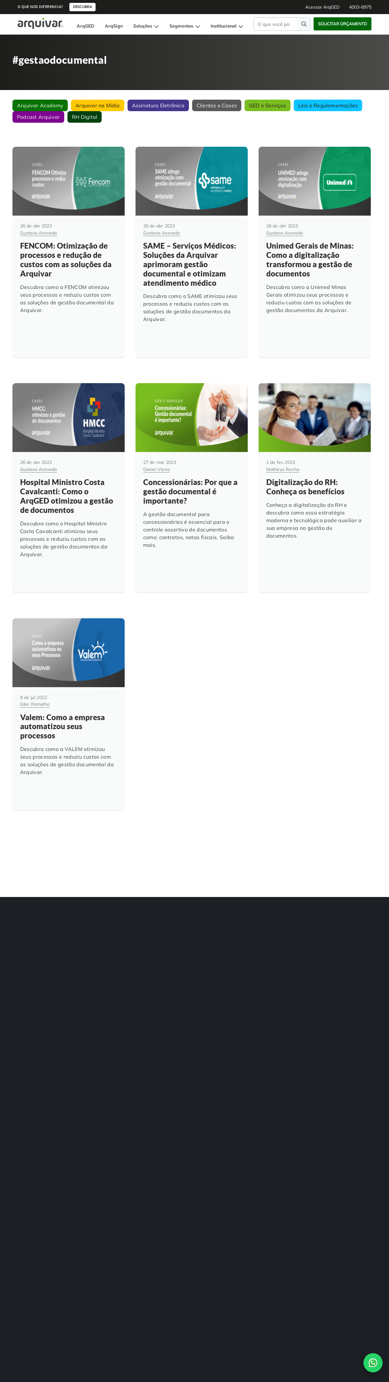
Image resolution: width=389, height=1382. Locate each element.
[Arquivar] (34, 886)
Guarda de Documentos (97, 951)
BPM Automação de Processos (31, 954)
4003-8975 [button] (360, 7)
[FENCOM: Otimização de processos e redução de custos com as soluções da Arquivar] (68, 246)
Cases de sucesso (213, 951)
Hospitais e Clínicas (154, 938)
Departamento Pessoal (157, 964)
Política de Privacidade (330, 1096)
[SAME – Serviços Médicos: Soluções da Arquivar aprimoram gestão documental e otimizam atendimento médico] (192, 246)
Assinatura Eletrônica (158, 105)
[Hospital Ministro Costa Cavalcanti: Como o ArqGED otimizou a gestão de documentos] (68, 470)
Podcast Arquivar (38, 117)
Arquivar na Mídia (97, 105)
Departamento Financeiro (160, 976)
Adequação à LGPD (93, 938)
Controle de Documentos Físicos (35, 1012)
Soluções (146, 26)
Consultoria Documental (97, 977)
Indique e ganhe (212, 989)
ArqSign (114, 26)
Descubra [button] (82, 6)
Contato (369, 1096)
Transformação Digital (95, 925)
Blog (201, 964)
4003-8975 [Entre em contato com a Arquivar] (158, 1074)
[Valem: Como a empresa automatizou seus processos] (68, 685)
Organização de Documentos (101, 964)
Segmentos (184, 26)
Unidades (206, 938)
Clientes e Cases (217, 105)
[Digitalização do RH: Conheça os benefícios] (315, 470)
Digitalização (25, 938)
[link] (17, 1045)
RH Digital (84, 117)
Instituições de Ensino (156, 951)
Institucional (227, 26)
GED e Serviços (267, 105)
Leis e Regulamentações (328, 105)
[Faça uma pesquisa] (304, 24)
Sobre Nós (206, 925)
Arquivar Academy (40, 105)
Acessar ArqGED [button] (322, 7)
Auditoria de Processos (34, 996)
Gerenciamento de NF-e (35, 970)
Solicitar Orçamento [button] (342, 23)
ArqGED (85, 26)
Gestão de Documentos (34, 925)
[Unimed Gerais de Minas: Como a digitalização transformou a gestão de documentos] (315, 246)
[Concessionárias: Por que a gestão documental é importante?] (192, 470)
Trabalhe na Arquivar (217, 976)
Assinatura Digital (30, 983)
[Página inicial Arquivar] (40, 23)
